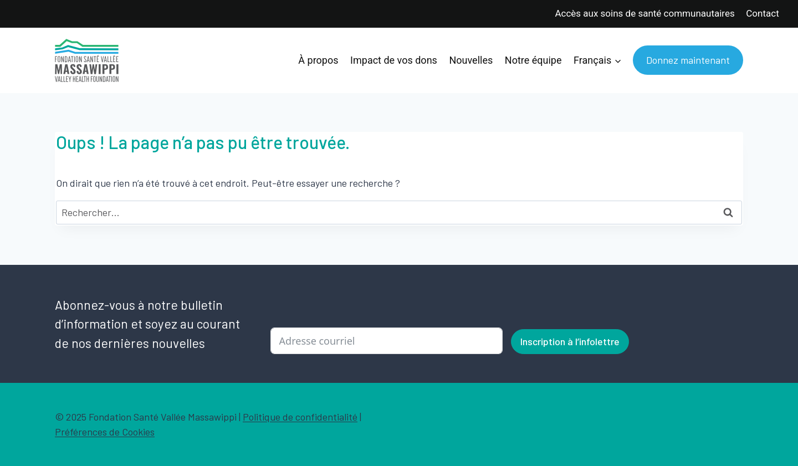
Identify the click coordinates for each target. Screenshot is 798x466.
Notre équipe (533, 60)
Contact (762, 13)
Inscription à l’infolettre (570, 341)
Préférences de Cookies (105, 432)
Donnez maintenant (688, 60)
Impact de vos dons (393, 60)
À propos (318, 60)
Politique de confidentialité (300, 417)
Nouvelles (471, 60)
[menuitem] (597, 60)
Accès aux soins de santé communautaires (644, 13)
